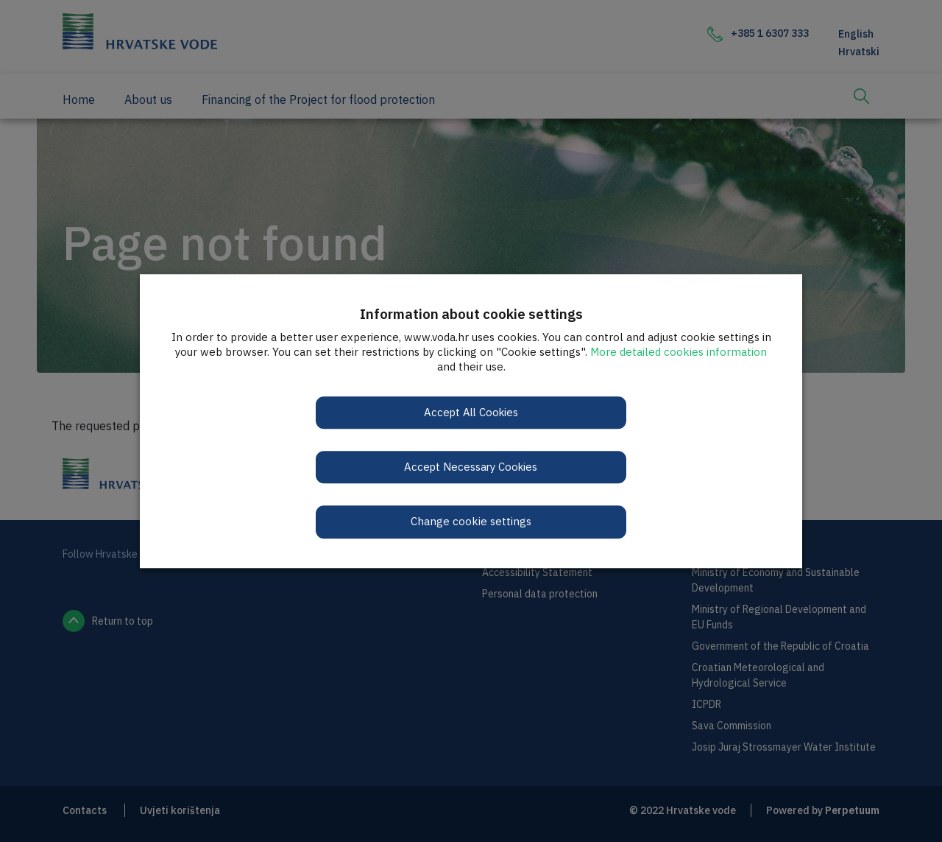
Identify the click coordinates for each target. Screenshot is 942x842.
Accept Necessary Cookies (471, 467)
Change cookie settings (471, 522)
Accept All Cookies (471, 412)
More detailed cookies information (678, 352)
